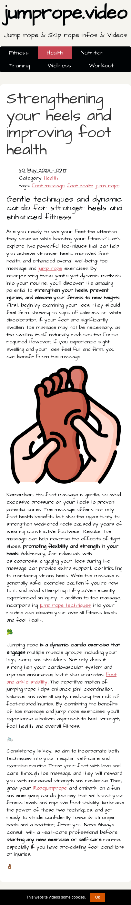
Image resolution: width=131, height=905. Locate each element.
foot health (80, 185)
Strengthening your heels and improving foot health (58, 124)
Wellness (59, 66)
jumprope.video (65, 22)
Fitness (19, 53)
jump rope (107, 185)
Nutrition (92, 53)
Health (54, 53)
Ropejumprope (50, 788)
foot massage (48, 185)
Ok (97, 897)
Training (19, 66)
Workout (101, 66)
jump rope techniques (65, 605)
